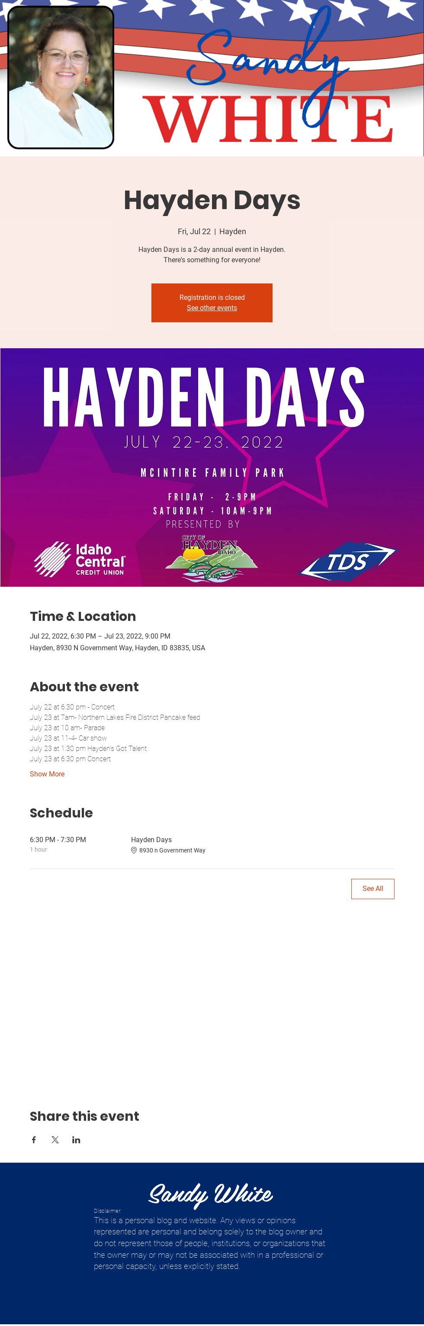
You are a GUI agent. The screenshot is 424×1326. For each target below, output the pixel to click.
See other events (212, 308)
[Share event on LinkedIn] (76, 1139)
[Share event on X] (55, 1139)
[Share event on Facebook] (34, 1139)
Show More (47, 774)
